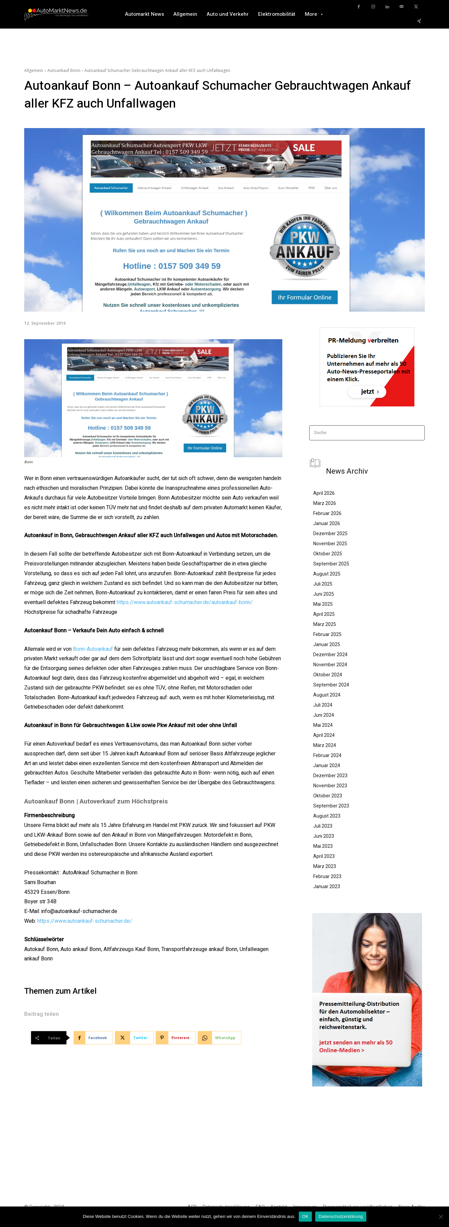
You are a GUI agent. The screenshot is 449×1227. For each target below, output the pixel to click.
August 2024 (326, 695)
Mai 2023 (323, 846)
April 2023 (324, 856)
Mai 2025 (323, 604)
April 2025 (324, 614)
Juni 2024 (323, 715)
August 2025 (326, 574)
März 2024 (324, 745)
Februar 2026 (327, 513)
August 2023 (326, 816)
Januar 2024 (326, 765)
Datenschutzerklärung (341, 1216)
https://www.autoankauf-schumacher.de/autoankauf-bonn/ (185, 602)
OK (305, 1216)
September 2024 (331, 684)
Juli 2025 (322, 584)
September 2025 (331, 563)
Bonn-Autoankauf (93, 649)
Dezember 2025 (330, 533)
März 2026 (324, 503)
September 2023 (331, 805)
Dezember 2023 (330, 775)
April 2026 (324, 493)
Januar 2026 (326, 523)
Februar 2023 (327, 876)
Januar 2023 (326, 886)
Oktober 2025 (327, 553)
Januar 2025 (326, 644)
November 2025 (330, 543)
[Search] (417, 432)
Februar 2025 (327, 634)
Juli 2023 (322, 826)
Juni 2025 (323, 594)
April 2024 (324, 735)
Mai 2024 (323, 725)
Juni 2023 (323, 836)
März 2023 (324, 866)
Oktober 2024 (327, 674)
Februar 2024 (327, 755)
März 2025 (324, 624)
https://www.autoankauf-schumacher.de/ (84, 921)
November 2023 (330, 785)
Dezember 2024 (330, 654)
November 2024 (330, 664)
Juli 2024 (322, 705)
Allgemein (33, 70)
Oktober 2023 (327, 795)
